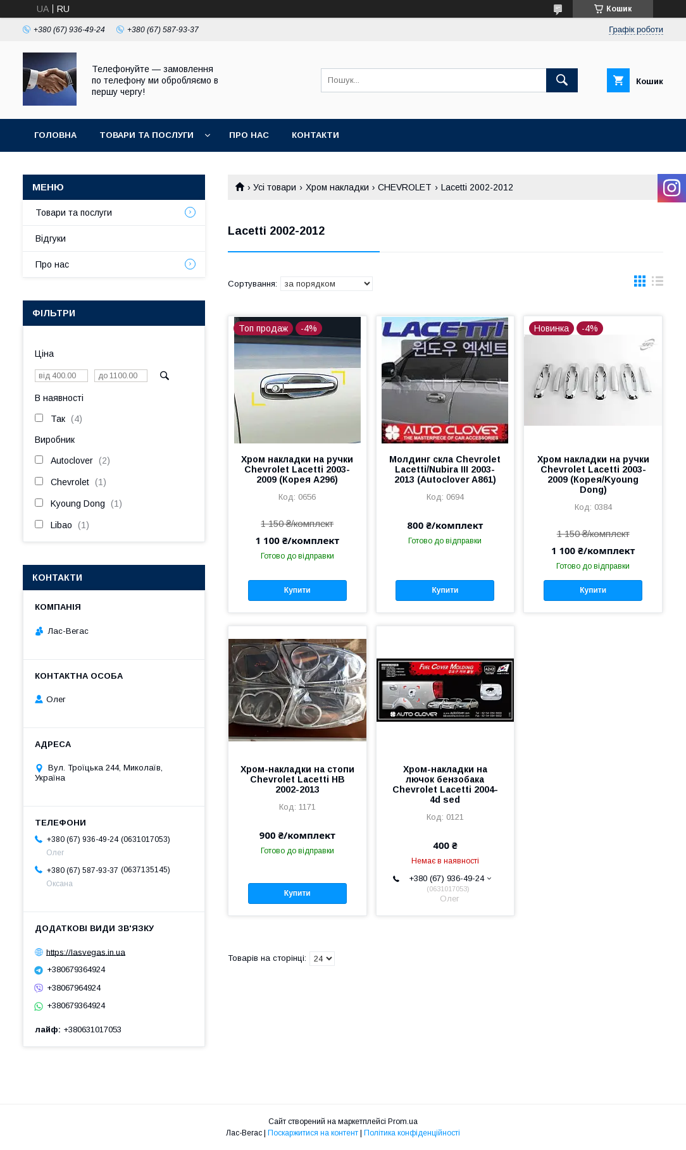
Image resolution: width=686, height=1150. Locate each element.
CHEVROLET (405, 187)
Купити (297, 590)
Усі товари (274, 187)
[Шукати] (562, 80)
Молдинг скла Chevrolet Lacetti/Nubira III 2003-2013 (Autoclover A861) (445, 469)
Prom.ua (403, 1121)
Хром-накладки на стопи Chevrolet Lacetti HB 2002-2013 (297, 779)
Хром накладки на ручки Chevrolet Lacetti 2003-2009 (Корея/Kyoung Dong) (593, 474)
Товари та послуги (146, 135)
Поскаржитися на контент (313, 1132)
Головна (55, 135)
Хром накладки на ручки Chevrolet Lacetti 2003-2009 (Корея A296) (297, 469)
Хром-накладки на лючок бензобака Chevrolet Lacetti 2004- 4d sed (445, 784)
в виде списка (657, 284)
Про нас (249, 135)
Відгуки (50, 238)
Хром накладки (337, 187)
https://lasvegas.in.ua (85, 951)
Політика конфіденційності (412, 1132)
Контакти (315, 135)
